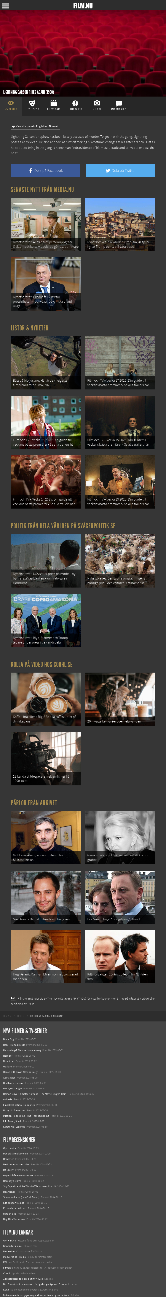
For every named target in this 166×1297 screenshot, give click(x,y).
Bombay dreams (12, 1158)
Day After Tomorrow (14, 1196)
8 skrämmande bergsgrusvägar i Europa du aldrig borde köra (36, 1272)
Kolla (6, 1267)
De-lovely (8, 1147)
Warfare (7, 1044)
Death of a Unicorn (13, 1060)
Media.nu (8, 1283)
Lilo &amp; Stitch (12, 1098)
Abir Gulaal (9, 1055)
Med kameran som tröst (16, 1142)
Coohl (6, 1251)
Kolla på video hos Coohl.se (42, 651)
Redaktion (9, 1229)
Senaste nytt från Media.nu (42, 190)
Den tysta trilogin (12, 1066)
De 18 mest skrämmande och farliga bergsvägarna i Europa (35, 1261)
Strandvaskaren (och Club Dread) (21, 1174)
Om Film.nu (9, 1218)
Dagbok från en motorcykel (18, 1153)
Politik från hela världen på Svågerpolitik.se (63, 517)
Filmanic (8, 1245)
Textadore (8, 1278)
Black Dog (8, 1016)
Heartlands (9, 1169)
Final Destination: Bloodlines (19, 1082)
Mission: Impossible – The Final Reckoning (26, 1093)
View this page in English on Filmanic (35, 126)
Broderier (8, 1136)
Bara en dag (9, 1191)
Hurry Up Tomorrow (14, 1088)
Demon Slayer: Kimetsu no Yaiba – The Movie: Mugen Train (34, 1071)
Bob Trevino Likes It (14, 1022)
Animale (7, 1077)
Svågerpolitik (10, 1289)
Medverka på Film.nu (14, 1234)
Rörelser (7, 1033)
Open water (9, 1125)
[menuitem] (7, 994)
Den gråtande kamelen (15, 1131)
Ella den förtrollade (13, 1180)
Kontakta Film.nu (12, 1223)
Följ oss (7, 1239)
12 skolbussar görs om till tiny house (23, 1256)
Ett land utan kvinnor (14, 1185)
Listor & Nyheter (30, 324)
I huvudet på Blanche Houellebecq (22, 1027)
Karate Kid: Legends (14, 1104)
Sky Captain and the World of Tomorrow (25, 1164)
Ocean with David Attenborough (20, 1049)
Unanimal (8, 1038)
